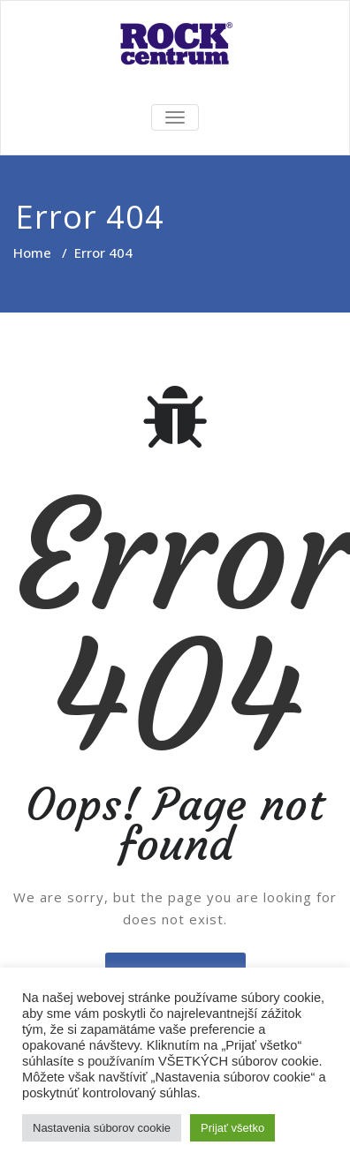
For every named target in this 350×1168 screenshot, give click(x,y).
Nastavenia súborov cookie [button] (102, 1127)
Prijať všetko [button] (232, 1127)
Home (32, 252)
